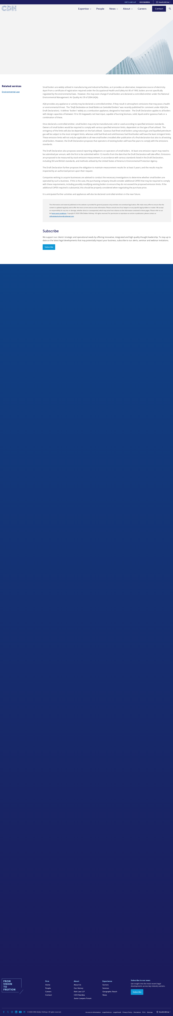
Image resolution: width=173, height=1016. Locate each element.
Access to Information (93, 1012)
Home (47, 985)
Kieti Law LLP (130, 2)
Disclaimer (137, 1012)
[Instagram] (12, 1012)
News (112, 8)
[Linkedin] (16, 1012)
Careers (142, 8)
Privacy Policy (127, 1012)
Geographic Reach (109, 992)
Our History (78, 988)
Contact (48, 995)
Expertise (83, 8)
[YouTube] (20, 1012)
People (100, 8)
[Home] (9, 9)
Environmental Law (11, 92)
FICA (143, 1012)
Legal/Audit (117, 1012)
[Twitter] (8, 1012)
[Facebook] (4, 1012)
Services (105, 988)
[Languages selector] (163, 2)
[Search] (170, 9)
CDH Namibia (144, 2)
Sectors (105, 985)
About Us (77, 985)
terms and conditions (59, 213)
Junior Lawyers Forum (82, 998)
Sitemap (150, 1012)
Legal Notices (107, 1012)
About (126, 8)
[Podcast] (24, 1012)
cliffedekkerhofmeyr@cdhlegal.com (61, 216)
